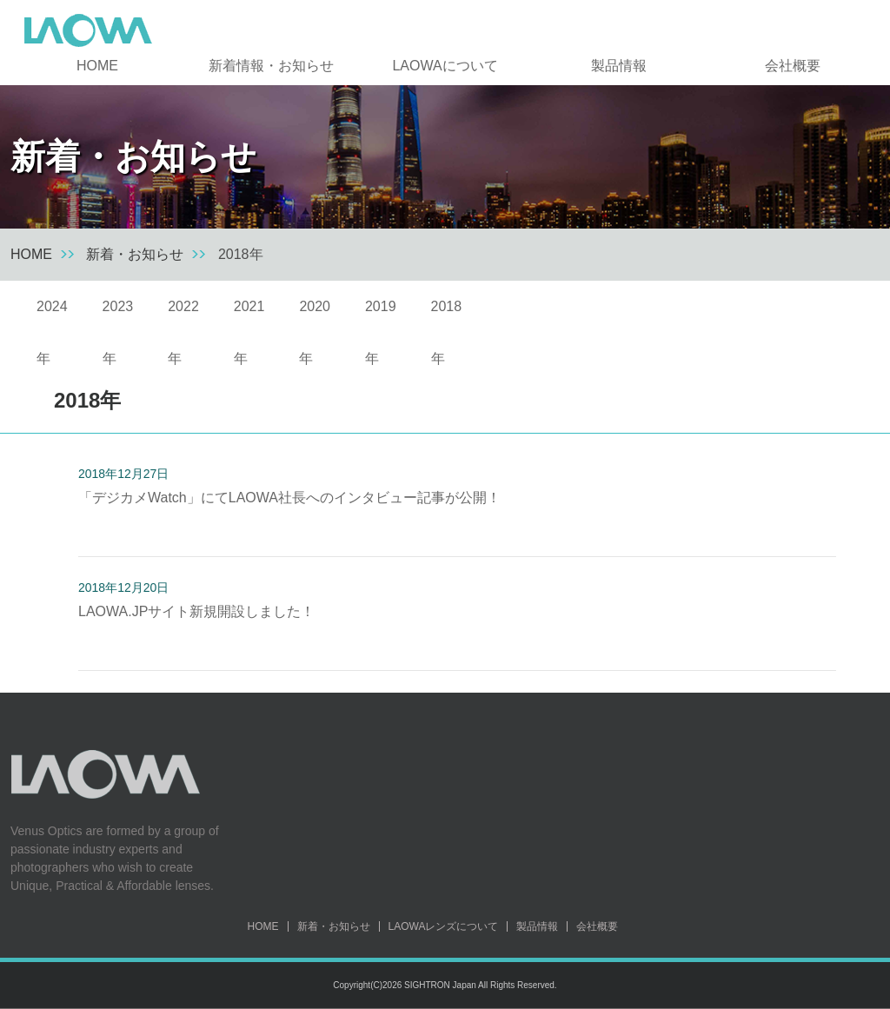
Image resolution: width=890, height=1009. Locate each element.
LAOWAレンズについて (444, 926)
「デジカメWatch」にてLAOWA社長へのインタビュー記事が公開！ (289, 497)
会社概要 (792, 65)
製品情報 (619, 65)
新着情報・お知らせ (271, 65)
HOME (97, 65)
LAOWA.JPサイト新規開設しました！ (196, 611)
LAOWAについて (444, 65)
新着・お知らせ (134, 254)
